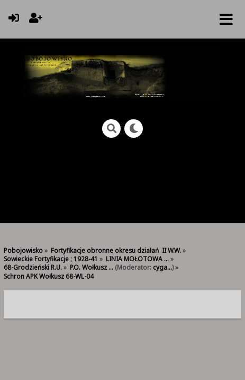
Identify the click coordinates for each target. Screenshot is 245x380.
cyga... (162, 267)
